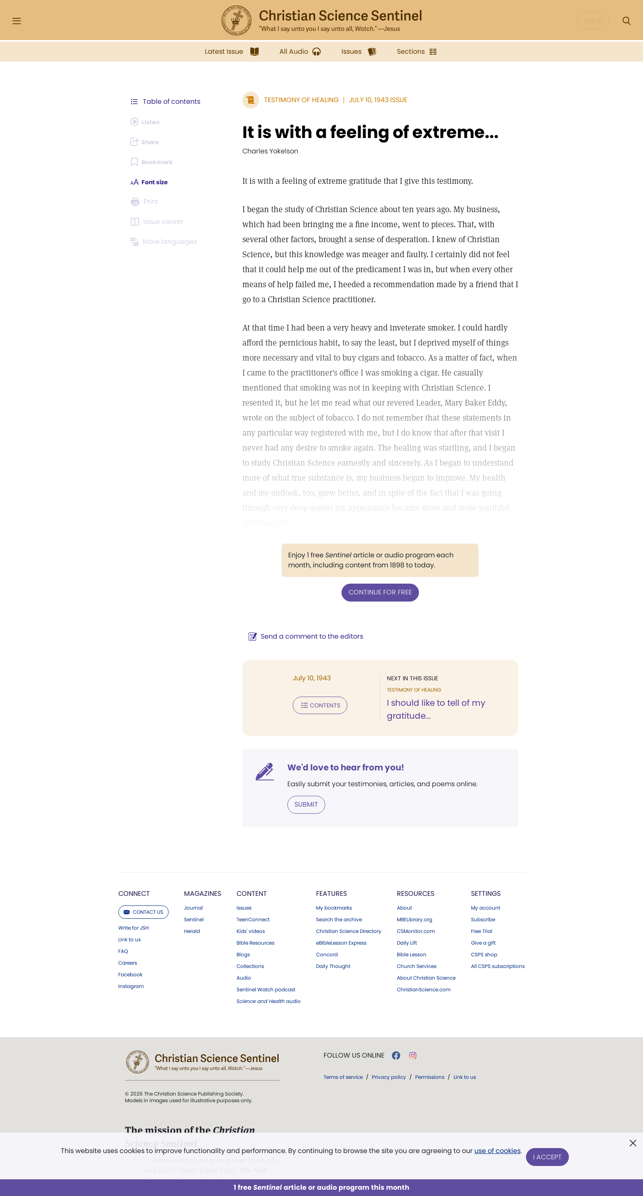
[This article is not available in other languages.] (165, 242)
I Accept (548, 1157)
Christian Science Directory (348, 915)
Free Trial (481, 915)
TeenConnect (253, 903)
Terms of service (343, 1060)
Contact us (143, 895)
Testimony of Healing (281, 100)
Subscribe (483, 903)
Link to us (129, 923)
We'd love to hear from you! (325, 752)
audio (269, 985)
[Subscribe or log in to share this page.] (148, 142)
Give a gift (483, 926)
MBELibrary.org (414, 903)
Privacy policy (389, 1060)
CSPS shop (484, 938)
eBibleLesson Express (341, 926)
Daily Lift (407, 926)
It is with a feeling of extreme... (350, 132)
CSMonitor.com (416, 915)
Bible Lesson (411, 938)
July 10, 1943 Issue (358, 100)
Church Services (416, 950)
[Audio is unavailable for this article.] (147, 122)
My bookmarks (334, 891)
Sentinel (194, 903)
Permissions (429, 1060)
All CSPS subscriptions (498, 950)
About (404, 891)
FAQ (123, 935)
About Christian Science (426, 961)
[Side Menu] (17, 21)
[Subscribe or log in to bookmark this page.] (154, 162)
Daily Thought (333, 950)
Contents (300, 689)
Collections (250, 950)
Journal (193, 891)
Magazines (202, 877)
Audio (244, 961)
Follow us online (354, 1039)
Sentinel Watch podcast (266, 973)
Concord (327, 938)
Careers (127, 946)
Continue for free (370, 577)
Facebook (130, 958)
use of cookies (496, 1154)
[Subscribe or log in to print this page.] (146, 202)
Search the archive (339, 903)
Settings (486, 877)
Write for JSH (133, 911)
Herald (192, 915)
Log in (593, 21)
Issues (244, 891)
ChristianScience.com (424, 973)
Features (331, 877)
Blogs (243, 938)
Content (252, 877)
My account (485, 891)
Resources (415, 877)
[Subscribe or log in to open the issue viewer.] (158, 222)
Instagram (131, 970)
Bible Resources (255, 926)
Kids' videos (251, 915)
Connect (134, 877)
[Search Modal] (626, 21)
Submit (286, 788)
